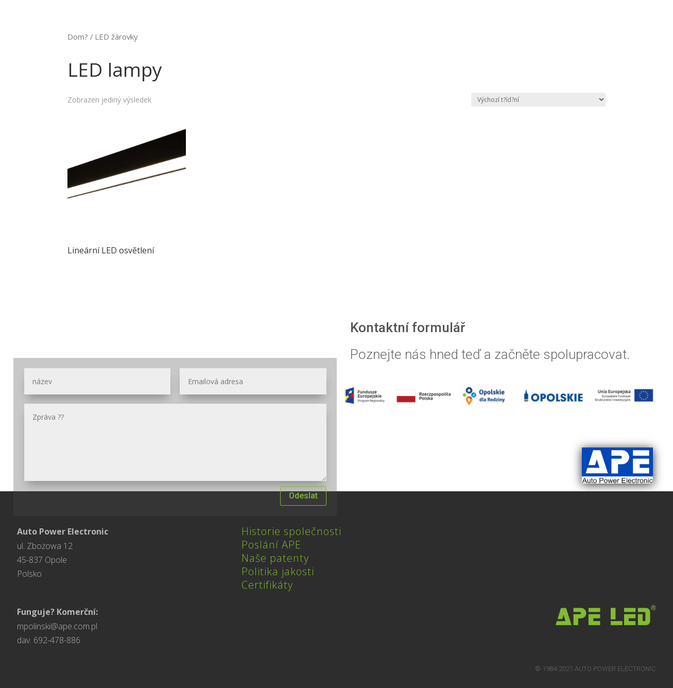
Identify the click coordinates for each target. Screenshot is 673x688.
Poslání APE (271, 545)
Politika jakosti (277, 571)
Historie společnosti (291, 531)
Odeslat (303, 496)
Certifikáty (267, 585)
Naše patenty (275, 558)
